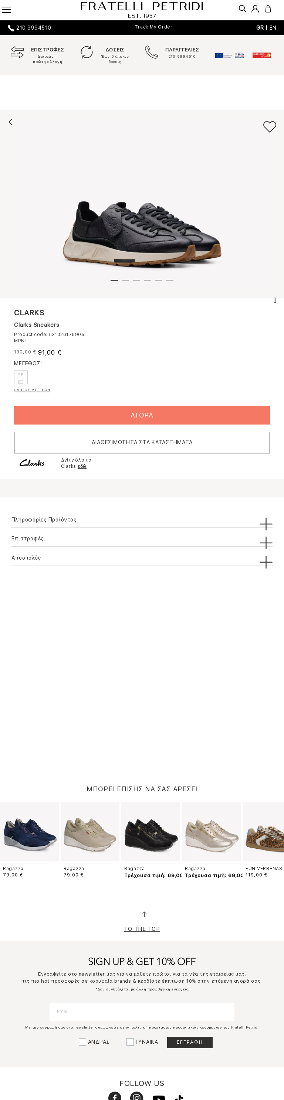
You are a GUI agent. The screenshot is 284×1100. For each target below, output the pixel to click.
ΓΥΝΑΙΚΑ (147, 1042)
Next (272, 838)
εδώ (82, 466)
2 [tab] (125, 283)
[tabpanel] (142, 202)
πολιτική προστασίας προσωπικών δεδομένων (176, 1027)
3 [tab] (136, 283)
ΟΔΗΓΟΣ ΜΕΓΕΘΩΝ (32, 390)
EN (273, 28)
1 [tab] (114, 283)
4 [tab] (147, 283)
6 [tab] (169, 283)
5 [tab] (158, 283)
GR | (263, 28)
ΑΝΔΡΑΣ (99, 1042)
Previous (11, 838)
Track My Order (154, 27)
